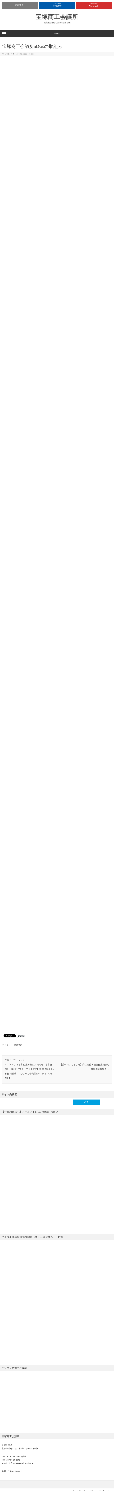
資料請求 (57, 5)
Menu (57, 33)
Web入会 (93, 5)
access (19, 1471)
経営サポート (20, 1045)
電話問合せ (20, 5)
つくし (13, 54)
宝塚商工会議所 (57, 16)
